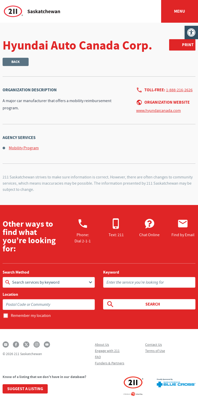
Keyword (111, 272)
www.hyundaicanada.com (158, 110)
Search (133, 304)
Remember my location (31, 315)
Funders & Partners (109, 363)
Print (188, 44)
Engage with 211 (107, 350)
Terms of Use (155, 350)
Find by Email (182, 227)
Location (10, 294)
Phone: (83, 231)
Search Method (16, 272)
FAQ (98, 357)
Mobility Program (24, 148)
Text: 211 (116, 227)
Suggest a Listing (25, 388)
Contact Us (153, 344)
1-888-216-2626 (179, 90)
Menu (179, 11)
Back (15, 61)
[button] (191, 32)
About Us (102, 344)
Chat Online (149, 227)
